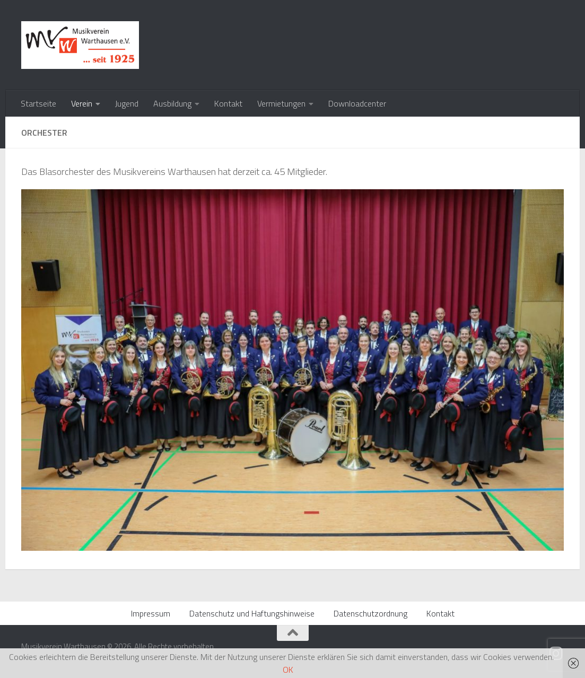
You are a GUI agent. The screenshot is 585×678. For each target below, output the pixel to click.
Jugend (126, 103)
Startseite (38, 103)
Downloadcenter (357, 103)
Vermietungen (281, 103)
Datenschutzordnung (370, 613)
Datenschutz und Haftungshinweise (252, 613)
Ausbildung (172, 103)
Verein (81, 103)
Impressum (150, 613)
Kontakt (228, 103)
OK (288, 669)
